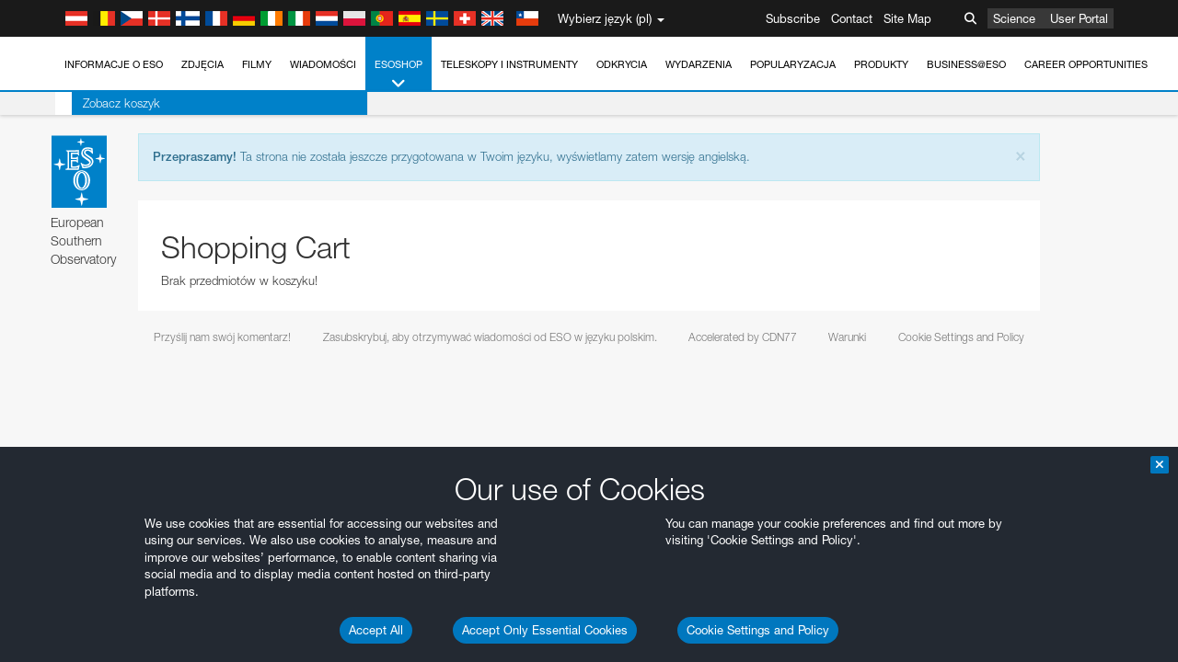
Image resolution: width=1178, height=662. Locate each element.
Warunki (847, 337)
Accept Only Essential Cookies (545, 629)
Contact (851, 18)
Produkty (881, 64)
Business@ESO (966, 64)
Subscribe (793, 18)
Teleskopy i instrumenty (509, 64)
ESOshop (398, 75)
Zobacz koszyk (105, 103)
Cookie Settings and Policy (758, 629)
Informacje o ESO (113, 64)
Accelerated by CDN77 (742, 337)
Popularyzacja (793, 64)
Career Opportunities (1086, 64)
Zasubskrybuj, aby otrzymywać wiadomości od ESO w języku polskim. (490, 337)
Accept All (376, 629)
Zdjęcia (202, 64)
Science (1014, 18)
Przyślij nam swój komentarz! (222, 337)
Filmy (256, 64)
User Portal (1079, 18)
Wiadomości (323, 64)
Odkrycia (621, 64)
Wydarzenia (698, 64)
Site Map (907, 18)
